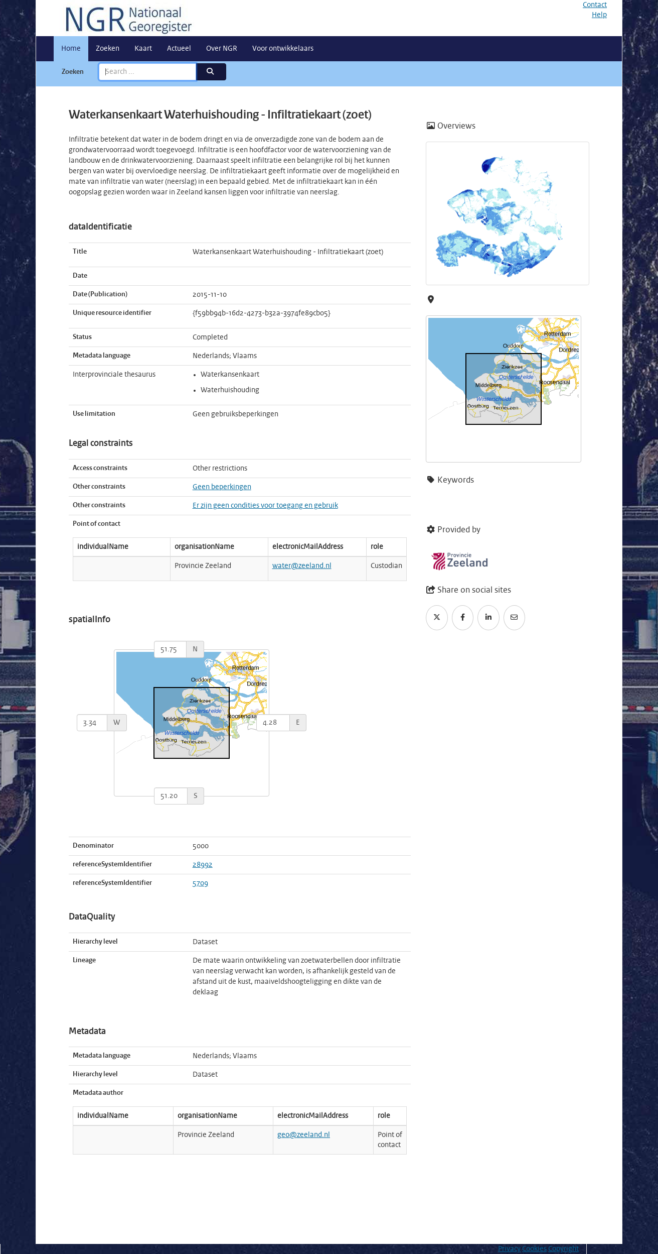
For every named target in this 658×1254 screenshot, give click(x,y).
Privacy (509, 1248)
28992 (203, 864)
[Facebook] (463, 617)
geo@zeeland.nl (303, 1134)
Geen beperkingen (222, 487)
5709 (200, 883)
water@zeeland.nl (302, 565)
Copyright (563, 1248)
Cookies (534, 1248)
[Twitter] (437, 617)
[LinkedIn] (488, 617)
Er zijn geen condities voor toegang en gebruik (265, 505)
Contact (595, 5)
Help (599, 15)
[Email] (515, 617)
